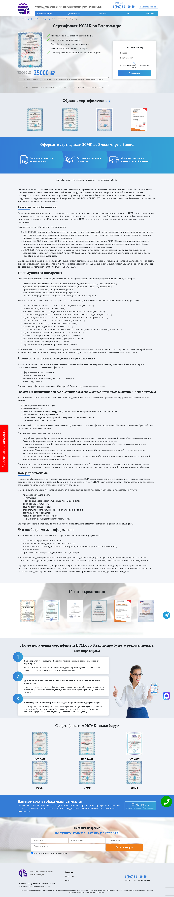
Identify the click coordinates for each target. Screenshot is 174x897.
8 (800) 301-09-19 (123, 6)
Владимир (119, 3)
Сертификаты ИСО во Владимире (38, 19)
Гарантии (102, 13)
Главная (21, 19)
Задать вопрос (124, 847)
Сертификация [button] (44, 13)
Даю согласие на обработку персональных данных (134, 66)
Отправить (134, 73)
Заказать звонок (148, 7)
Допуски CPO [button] (74, 13)
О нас (126, 13)
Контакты (150, 13)
